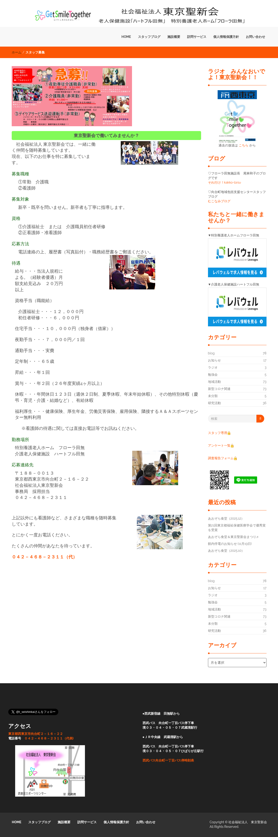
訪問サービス (196, 37)
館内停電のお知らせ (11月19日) (230, 544)
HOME (126, 37)
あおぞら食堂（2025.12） (226, 518)
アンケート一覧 (221, 445)
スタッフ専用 (219, 433)
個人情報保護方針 (226, 37)
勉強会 (213, 374)
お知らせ (214, 360)
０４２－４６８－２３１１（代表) (49, 738)
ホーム (16, 52)
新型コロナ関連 (219, 388)
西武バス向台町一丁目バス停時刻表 (168, 760)
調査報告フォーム (221, 458)
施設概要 (173, 37)
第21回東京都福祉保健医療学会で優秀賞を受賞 (237, 527)
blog (211, 353)
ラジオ (213, 367)
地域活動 (214, 381)
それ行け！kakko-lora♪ (224, 182)
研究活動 (214, 403)
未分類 (213, 396)
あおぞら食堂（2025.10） (226, 550)
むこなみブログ (219, 201)
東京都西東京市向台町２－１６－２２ (35, 734)
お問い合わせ (255, 37)
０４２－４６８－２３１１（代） (44, 556)
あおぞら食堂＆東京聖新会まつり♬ (233, 537)
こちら (243, 145)
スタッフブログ (149, 37)
